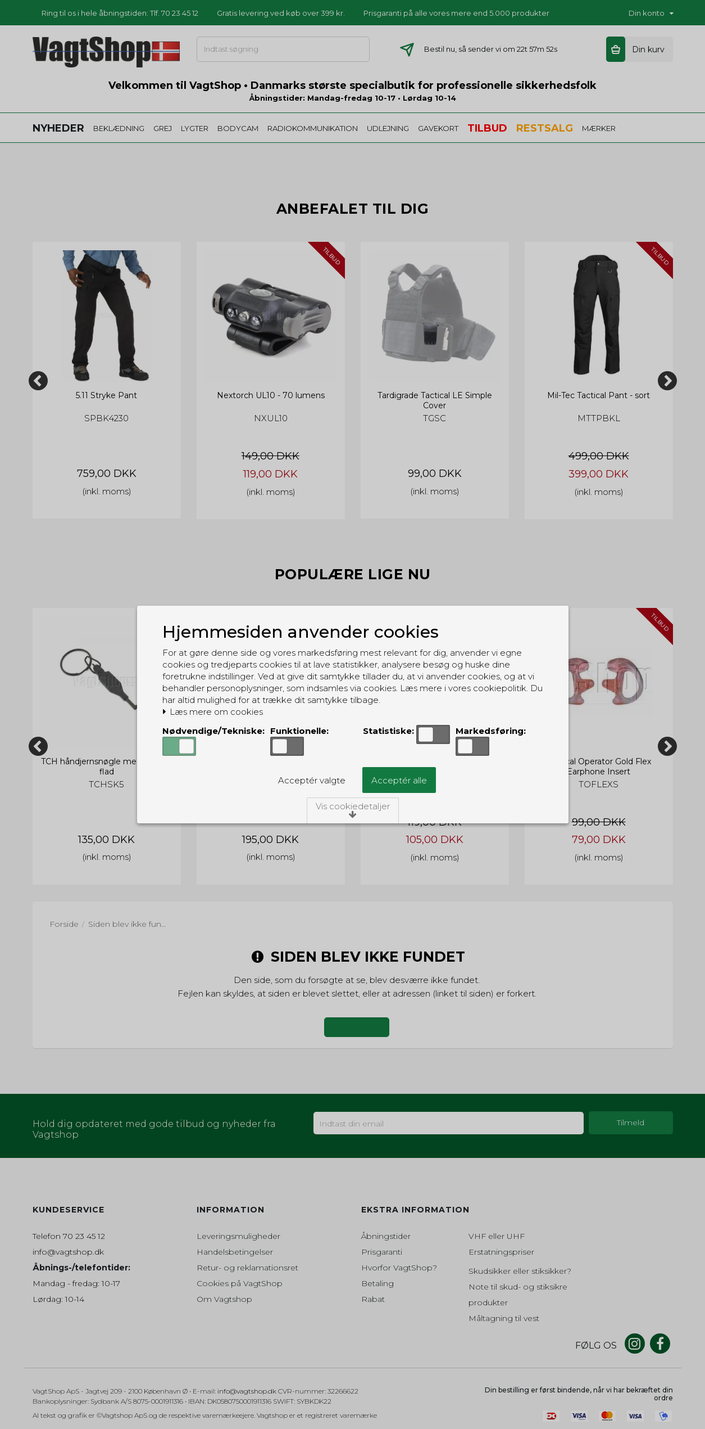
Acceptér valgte (311, 780)
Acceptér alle (399, 780)
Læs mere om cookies (212, 711)
